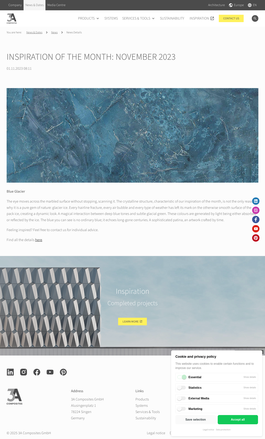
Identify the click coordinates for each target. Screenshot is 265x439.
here (38, 240)
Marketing (195, 408)
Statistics (195, 387)
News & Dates (34, 32)
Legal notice (208, 429)
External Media (198, 398)
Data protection (223, 429)
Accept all (238, 419)
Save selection (195, 419)
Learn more (131, 322)
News (54, 32)
